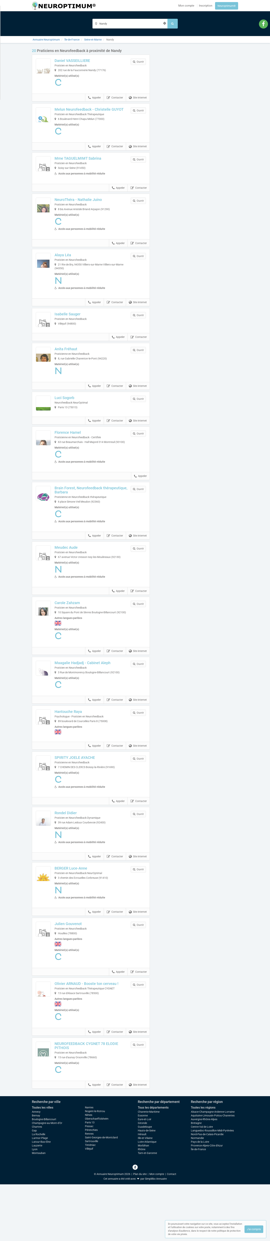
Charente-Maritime (149, 1168)
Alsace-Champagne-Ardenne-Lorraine (213, 1168)
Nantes (89, 1164)
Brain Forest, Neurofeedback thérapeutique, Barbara (91, 529)
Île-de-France (198, 1205)
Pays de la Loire (200, 1198)
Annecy (36, 1168)
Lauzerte (37, 1202)
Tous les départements (153, 1164)
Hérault (142, 1190)
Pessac (89, 1182)
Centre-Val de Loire (202, 1183)
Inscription (205, 5)
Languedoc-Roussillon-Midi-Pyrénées (212, 1187)
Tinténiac (90, 1201)
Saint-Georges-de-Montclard (101, 1194)
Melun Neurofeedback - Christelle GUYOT (96, 111)
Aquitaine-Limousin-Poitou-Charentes (213, 1172)
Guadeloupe (145, 1183)
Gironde (142, 1179)
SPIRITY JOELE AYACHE (88, 810)
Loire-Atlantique (147, 1198)
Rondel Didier (79, 865)
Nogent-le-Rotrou (95, 1167)
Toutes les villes (42, 1164)
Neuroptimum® (227, 5)
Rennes (89, 1190)
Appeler (94, 97)
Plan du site (140, 1230)
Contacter (115, 97)
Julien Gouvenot (81, 976)
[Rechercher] (172, 24)
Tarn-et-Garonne (147, 1209)
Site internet (138, 97)
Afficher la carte (197, 101)
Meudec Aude (79, 587)
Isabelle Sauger (81, 324)
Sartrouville (91, 1197)
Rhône (141, 1205)
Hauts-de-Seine (146, 1187)
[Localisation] (129, 24)
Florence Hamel (81, 468)
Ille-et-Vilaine (145, 1194)
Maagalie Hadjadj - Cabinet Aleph (96, 710)
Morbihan (143, 1202)
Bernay (36, 1172)
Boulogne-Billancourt (44, 1175)
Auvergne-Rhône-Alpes (204, 1175)
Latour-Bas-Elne (41, 1198)
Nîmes (88, 1171)
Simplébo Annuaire (156, 1235)
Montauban (39, 1209)
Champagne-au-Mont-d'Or (47, 1179)
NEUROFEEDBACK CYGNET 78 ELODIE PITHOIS (93, 1102)
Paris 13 (89, 1179)
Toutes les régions (203, 1164)
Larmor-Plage (40, 1194)
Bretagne (196, 1179)
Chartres (37, 1183)
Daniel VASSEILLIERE (85, 60)
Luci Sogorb (77, 421)
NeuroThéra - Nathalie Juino (91, 210)
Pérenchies (91, 1186)
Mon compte (186, 5)
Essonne (143, 1172)
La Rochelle (38, 1190)
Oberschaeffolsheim (96, 1175)
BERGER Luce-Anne (84, 921)
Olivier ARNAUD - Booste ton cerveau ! (99, 1038)
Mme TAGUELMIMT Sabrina (91, 162)
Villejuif (89, 1205)
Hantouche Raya (81, 762)
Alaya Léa (76, 265)
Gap (34, 1187)
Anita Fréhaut (79, 372)
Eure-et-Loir (144, 1175)
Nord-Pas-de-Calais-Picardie (207, 1190)
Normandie (197, 1194)
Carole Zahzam (80, 646)
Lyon (35, 1205)
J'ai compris (254, 1229)
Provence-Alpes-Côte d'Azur (207, 1202)
